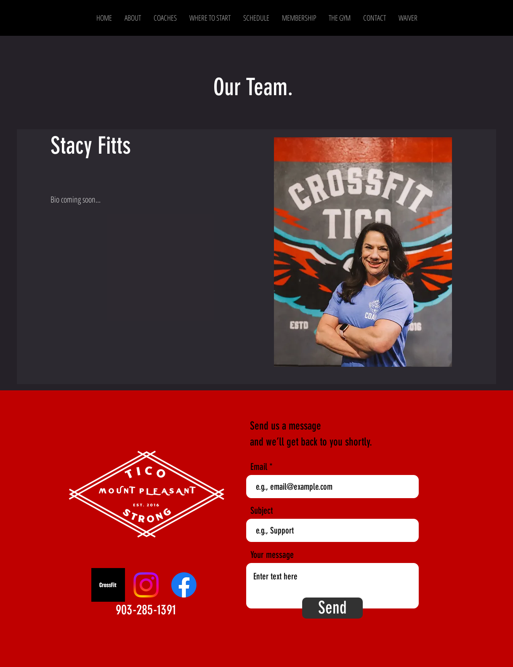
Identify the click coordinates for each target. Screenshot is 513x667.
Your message (272, 555)
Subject (261, 510)
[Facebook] (184, 585)
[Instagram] (146, 585)
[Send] (332, 608)
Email (258, 467)
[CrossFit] (108, 585)
